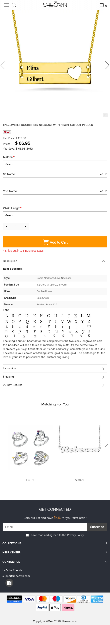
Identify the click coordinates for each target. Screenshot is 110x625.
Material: (9, 157)
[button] (107, 65)
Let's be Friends (12, 570)
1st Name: (9, 174)
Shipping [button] (8, 376)
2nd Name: (10, 191)
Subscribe (97, 527)
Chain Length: (13, 208)
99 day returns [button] (12, 385)
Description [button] (10, 261)
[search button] (14, 5)
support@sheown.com (16, 576)
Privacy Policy (75, 535)
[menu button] (6, 5)
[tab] (55, 261)
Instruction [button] (9, 368)
